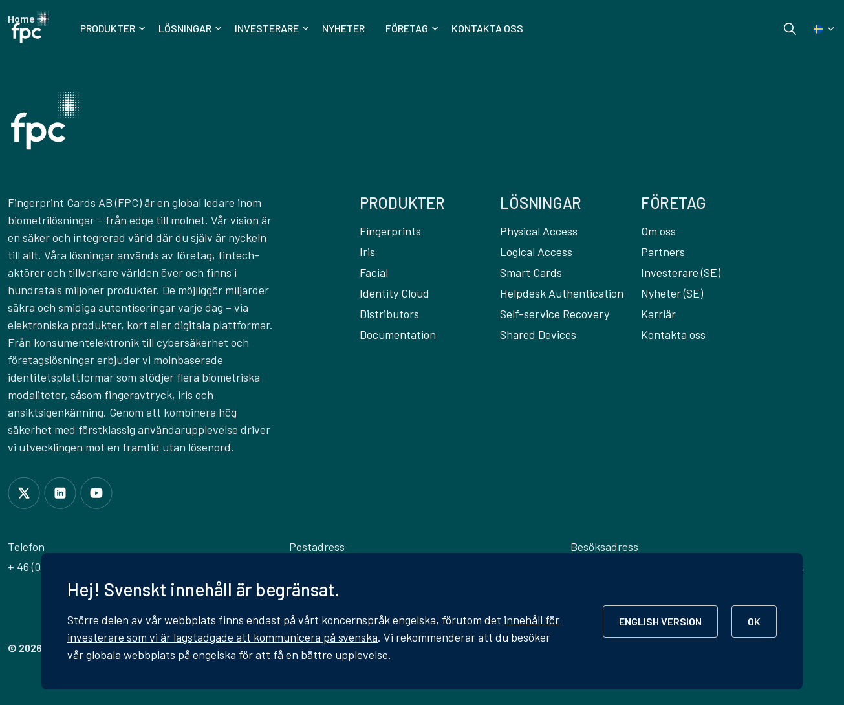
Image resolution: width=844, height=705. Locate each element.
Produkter (107, 28)
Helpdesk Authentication (561, 293)
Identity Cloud (394, 293)
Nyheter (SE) (672, 293)
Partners (663, 251)
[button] (45, 121)
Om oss (658, 231)
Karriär (658, 314)
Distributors (389, 314)
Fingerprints (390, 231)
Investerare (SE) (680, 272)
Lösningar (184, 28)
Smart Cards (531, 272)
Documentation (398, 334)
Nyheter (343, 28)
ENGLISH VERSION (660, 621)
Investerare (267, 28)
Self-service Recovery (554, 314)
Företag (406, 28)
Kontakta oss (487, 28)
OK (754, 621)
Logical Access (536, 251)
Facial (374, 272)
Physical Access (539, 231)
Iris (367, 251)
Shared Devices (538, 334)
